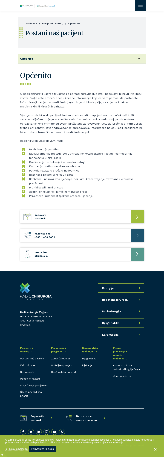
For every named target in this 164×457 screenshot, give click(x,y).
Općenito (26, 58)
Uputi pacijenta (122, 376)
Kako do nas (27, 365)
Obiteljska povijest (62, 365)
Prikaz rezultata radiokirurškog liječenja (126, 367)
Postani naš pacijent (32, 358)
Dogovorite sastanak (37, 418)
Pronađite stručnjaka (41, 254)
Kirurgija (108, 288)
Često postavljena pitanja (31, 393)
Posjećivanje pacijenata (34, 385)
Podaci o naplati (30, 378)
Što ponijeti (27, 372)
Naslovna (31, 23)
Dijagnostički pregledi (63, 372)
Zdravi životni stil (61, 358)
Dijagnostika (89, 358)
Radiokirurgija (111, 311)
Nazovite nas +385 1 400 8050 (44, 235)
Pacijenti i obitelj (52, 23)
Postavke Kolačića (17, 448)
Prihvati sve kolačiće (42, 448)
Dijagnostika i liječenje (90, 350)
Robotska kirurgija (115, 299)
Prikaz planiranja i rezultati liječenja (120, 353)
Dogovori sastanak (40, 217)
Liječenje (87, 365)
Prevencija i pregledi (58, 350)
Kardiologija (110, 334)
